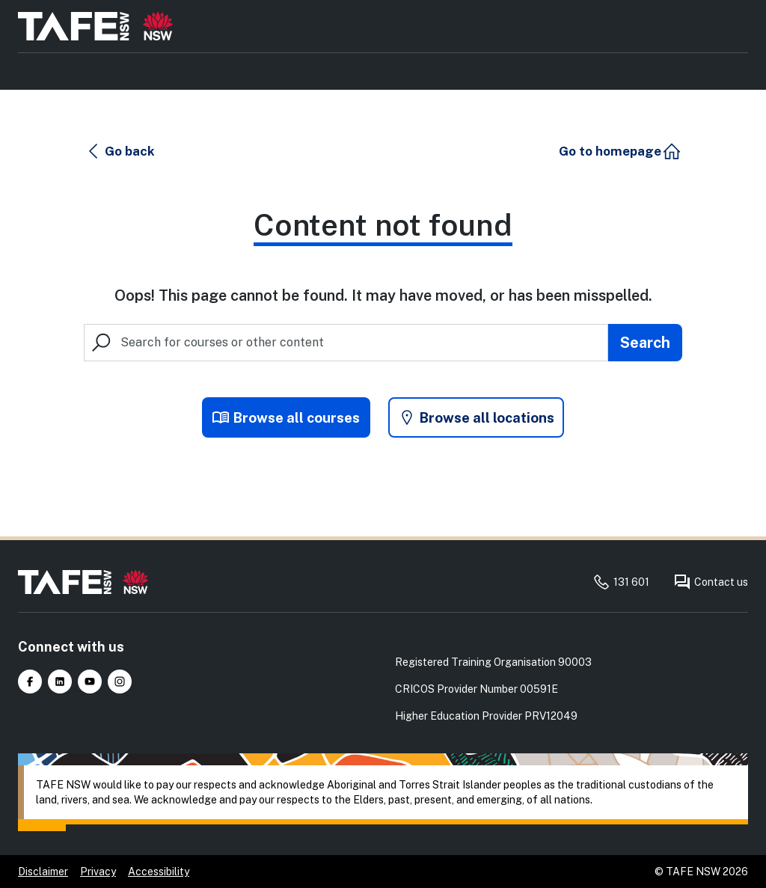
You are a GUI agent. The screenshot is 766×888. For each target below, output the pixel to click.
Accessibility (158, 872)
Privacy (98, 872)
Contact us (710, 582)
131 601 (620, 582)
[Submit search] (645, 344)
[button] (121, 152)
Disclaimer (43, 872)
